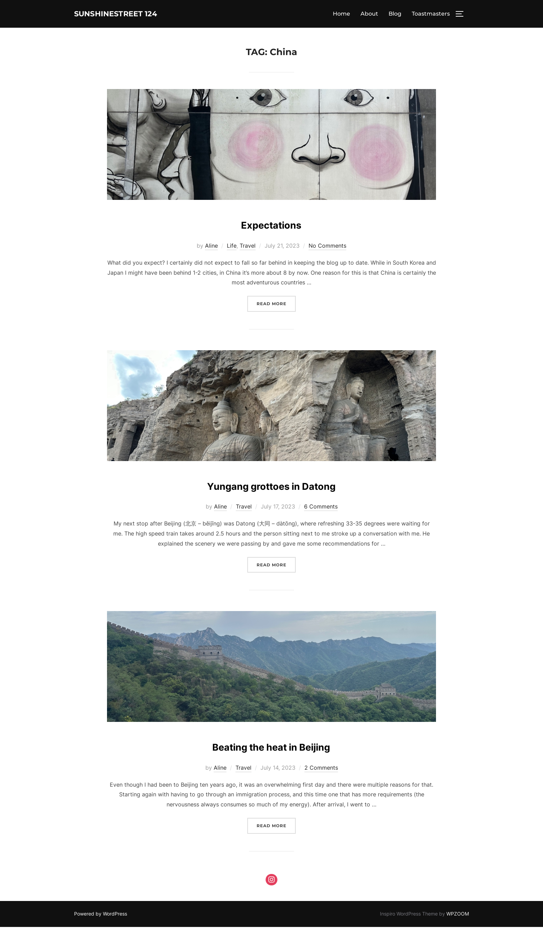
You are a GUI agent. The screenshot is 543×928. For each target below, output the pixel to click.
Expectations (271, 224)
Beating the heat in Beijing (271, 746)
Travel (248, 246)
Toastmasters (431, 14)
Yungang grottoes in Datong (271, 485)
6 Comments (321, 507)
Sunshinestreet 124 (128, 14)
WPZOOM (457, 915)
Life (232, 246)
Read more (276, 304)
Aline (211, 246)
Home (341, 14)
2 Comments (321, 768)
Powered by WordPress (100, 915)
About (369, 14)
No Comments (327, 246)
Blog (395, 14)
